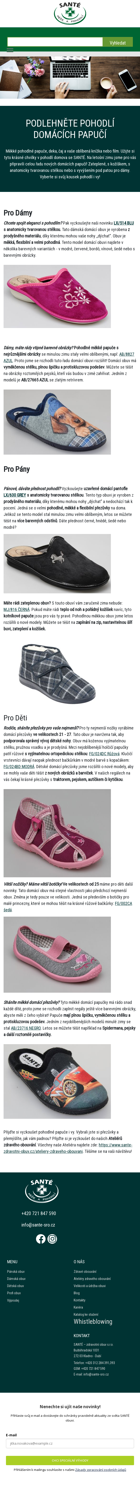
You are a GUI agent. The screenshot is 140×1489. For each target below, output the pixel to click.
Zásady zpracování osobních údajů (100, 1470)
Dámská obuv (16, 1279)
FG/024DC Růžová (104, 753)
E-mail (11, 1435)
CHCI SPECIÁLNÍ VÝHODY (70, 1460)
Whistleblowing (93, 1321)
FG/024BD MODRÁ (19, 766)
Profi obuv (14, 1293)
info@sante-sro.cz (38, 1225)
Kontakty (79, 1300)
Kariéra (78, 1307)
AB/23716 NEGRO (26, 1028)
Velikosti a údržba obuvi (90, 1286)
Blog (77, 1293)
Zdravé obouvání (85, 1271)
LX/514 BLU (124, 223)
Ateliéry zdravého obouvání (92, 1279)
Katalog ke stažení (86, 1314)
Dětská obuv (15, 1286)
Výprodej (13, 1300)
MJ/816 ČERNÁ (17, 609)
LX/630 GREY (15, 495)
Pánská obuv (16, 1271)
